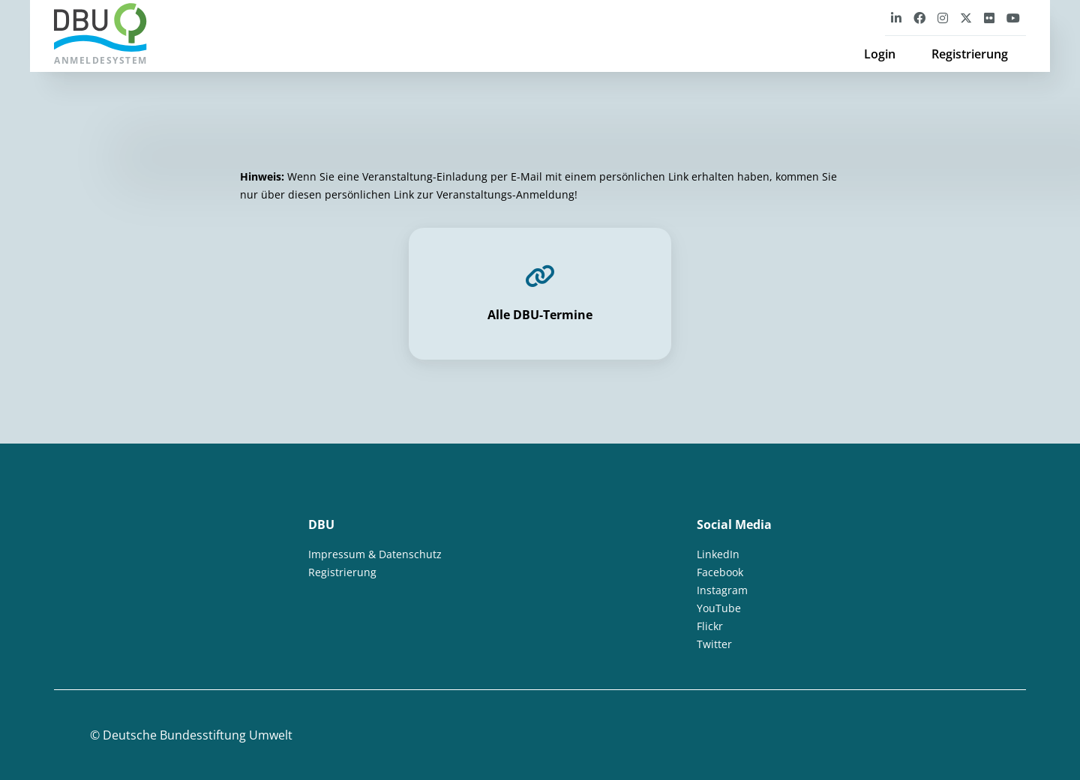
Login (880, 54)
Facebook (720, 572)
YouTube (719, 608)
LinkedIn (718, 554)
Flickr (710, 626)
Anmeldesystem (101, 35)
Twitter (714, 644)
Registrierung (970, 54)
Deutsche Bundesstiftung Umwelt (197, 735)
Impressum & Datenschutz (375, 554)
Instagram (722, 590)
